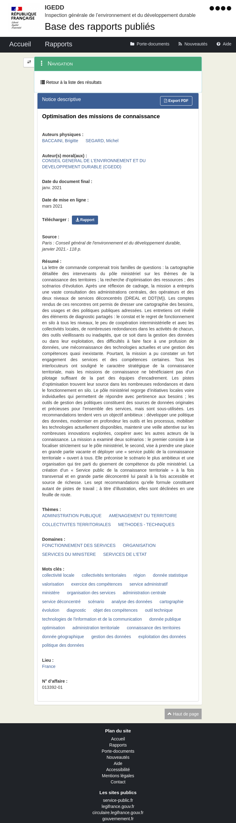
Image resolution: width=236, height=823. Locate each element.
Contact (118, 781)
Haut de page (183, 714)
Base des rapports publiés (100, 26)
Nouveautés (118, 757)
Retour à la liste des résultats (71, 82)
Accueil (118, 738)
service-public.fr (118, 800)
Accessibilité (118, 769)
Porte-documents (118, 751)
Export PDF (176, 101)
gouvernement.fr (118, 818)
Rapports (118, 745)
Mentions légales (118, 775)
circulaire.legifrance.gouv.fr (118, 812)
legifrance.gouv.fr (118, 806)
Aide (118, 763)
